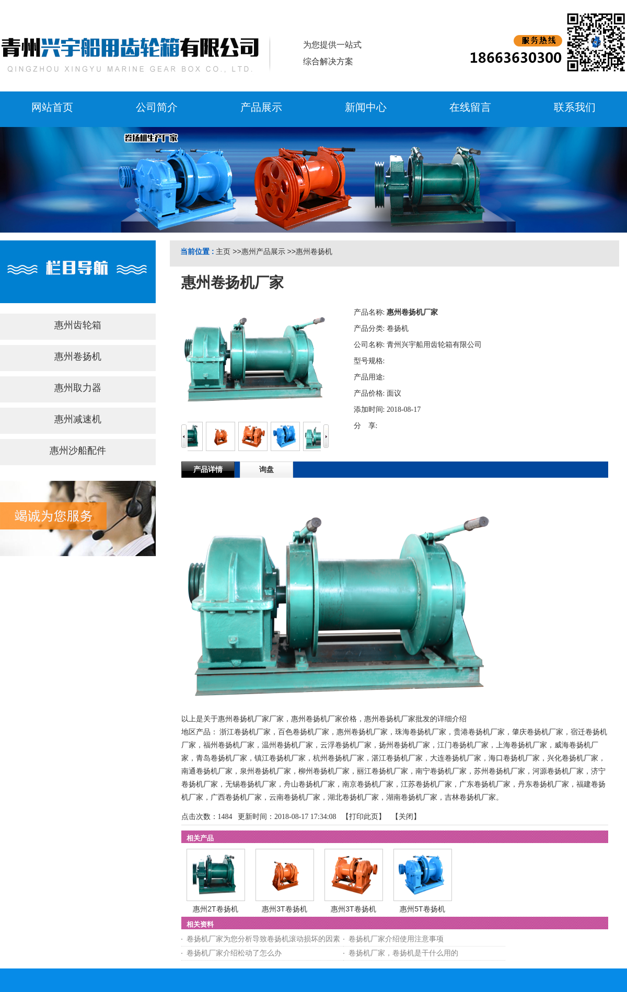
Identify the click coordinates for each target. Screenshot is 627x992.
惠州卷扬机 (314, 251)
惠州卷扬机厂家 (362, 732)
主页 (223, 251)
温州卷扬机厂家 (287, 745)
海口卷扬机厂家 (514, 758)
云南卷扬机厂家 (294, 797)
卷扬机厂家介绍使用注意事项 (396, 939)
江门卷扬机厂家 (463, 745)
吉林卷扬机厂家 (470, 797)
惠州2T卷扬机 (215, 909)
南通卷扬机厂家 (207, 771)
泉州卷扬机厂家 (265, 771)
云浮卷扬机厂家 (345, 745)
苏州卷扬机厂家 (499, 771)
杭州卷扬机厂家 (338, 758)
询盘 (266, 470)
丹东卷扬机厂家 (543, 784)
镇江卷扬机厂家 (280, 758)
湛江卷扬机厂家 (397, 758)
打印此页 (363, 817)
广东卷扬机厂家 (484, 784)
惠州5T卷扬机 (422, 909)
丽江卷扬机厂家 (382, 771)
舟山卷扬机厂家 (309, 784)
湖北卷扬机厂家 (353, 797)
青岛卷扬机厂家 (221, 758)
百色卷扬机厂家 (303, 732)
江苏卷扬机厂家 (426, 784)
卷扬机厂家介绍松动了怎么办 (234, 953)
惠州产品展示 (263, 251)
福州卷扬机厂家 (228, 745)
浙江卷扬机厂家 (245, 732)
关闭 (406, 817)
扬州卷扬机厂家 (404, 745)
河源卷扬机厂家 (558, 771)
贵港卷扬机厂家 (479, 732)
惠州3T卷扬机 (284, 909)
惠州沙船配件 (78, 450)
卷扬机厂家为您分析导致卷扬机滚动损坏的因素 (263, 939)
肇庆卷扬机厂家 (537, 732)
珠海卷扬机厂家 (420, 732)
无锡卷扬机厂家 (250, 784)
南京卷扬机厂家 (367, 784)
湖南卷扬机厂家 (411, 797)
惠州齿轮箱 (77, 325)
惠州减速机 (77, 419)
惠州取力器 (77, 388)
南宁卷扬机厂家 (441, 771)
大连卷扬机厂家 (455, 758)
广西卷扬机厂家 (236, 797)
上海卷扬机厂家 (521, 745)
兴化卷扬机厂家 (572, 758)
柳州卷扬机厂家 (324, 771)
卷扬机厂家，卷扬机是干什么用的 (403, 953)
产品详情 (208, 470)
